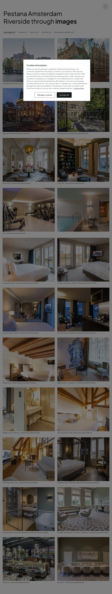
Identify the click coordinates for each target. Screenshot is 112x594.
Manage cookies (44, 95)
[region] (56, 80)
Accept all (64, 95)
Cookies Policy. (78, 88)
